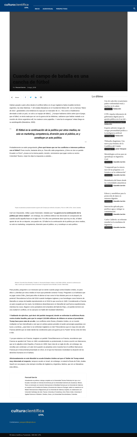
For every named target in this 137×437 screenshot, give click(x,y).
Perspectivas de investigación (115, 122)
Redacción (117, 109)
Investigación (109, 136)
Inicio (37, 9)
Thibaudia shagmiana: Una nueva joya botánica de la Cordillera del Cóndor (114, 143)
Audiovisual (48, 9)
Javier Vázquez (120, 149)
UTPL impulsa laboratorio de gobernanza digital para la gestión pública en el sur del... (115, 116)
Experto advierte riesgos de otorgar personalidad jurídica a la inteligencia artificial (115, 130)
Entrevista (108, 109)
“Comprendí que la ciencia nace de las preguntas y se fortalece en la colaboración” (115, 169)
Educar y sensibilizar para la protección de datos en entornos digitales (115, 195)
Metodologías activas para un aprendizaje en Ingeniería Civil (115, 156)
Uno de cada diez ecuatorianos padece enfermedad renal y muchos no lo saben (115, 103)
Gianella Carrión (119, 162)
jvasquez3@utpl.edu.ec (28, 422)
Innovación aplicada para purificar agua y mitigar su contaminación (114, 209)
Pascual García (21, 87)
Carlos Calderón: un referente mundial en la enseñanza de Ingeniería (115, 222)
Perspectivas (61, 9)
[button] (134, 9)
